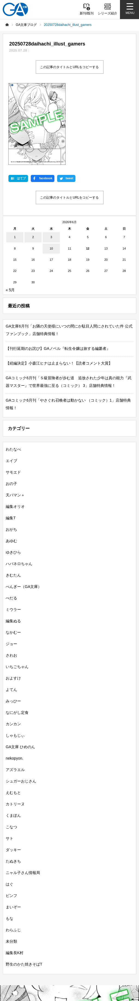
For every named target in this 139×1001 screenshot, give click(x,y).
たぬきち (13, 784)
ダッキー (13, 773)
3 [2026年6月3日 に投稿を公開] (51, 160)
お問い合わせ (16, 980)
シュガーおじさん (21, 704)
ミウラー (13, 533)
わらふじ (13, 853)
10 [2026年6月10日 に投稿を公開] (51, 172)
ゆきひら (13, 476)
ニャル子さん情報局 (23, 796)
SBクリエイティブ (19, 958)
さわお (11, 579)
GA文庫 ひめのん (20, 670)
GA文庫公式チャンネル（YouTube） (100, 958)
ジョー (11, 567)
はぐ (9, 807)
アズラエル (15, 693)
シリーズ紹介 (17, 929)
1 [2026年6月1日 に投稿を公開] (15, 160)
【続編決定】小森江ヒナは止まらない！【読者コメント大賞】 (59, 286)
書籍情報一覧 (84, 919)
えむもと (13, 716)
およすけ (13, 601)
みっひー (13, 624)
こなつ (11, 750)
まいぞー (13, 830)
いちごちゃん (17, 590)
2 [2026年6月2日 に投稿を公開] (33, 160)
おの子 (11, 407)
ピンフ (11, 819)
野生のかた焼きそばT (24, 887)
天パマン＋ (15, 418)
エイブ (11, 384)
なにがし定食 (17, 636)
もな (9, 842)
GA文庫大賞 (16, 938)
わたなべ (13, 373)
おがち (11, 453)
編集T (11, 441)
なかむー (13, 556)
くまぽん (13, 739)
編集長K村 (14, 876)
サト (9, 762)
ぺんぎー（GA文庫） (24, 510)
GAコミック (16, 948)
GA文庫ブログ (85, 929)
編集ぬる (13, 544)
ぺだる (11, 521)
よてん (11, 613)
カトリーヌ (15, 727)
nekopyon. (14, 682)
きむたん (13, 498)
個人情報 (79, 966)
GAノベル (81, 938)
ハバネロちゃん (19, 487)
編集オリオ (15, 430)
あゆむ (11, 464)
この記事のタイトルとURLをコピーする (69, 67)
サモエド (13, 395)
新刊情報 (14, 919)
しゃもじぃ (15, 659)
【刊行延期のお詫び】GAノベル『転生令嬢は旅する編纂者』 (58, 272)
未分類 (11, 865)
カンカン (13, 647)
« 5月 (10, 213)
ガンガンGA (83, 948)
